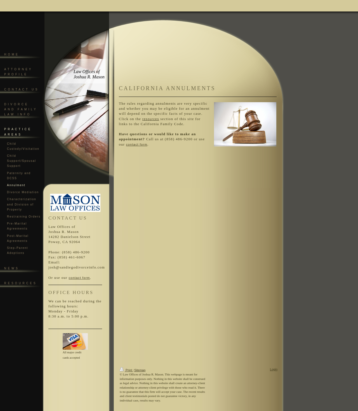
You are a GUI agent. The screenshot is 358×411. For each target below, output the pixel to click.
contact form (79, 277)
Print (126, 370)
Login (273, 369)
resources (150, 119)
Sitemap (139, 370)
